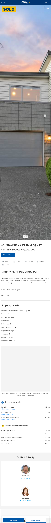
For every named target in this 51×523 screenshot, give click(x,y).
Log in (47, 2)
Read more (5, 295)
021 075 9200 (25, 500)
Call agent (13, 520)
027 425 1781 (25, 478)
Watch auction (8, 254)
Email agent (35, 520)
